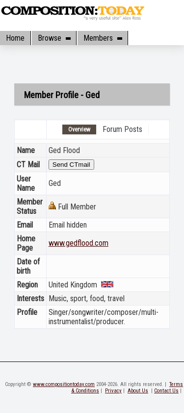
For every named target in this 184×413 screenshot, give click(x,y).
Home (15, 38)
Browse (54, 38)
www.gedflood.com (78, 243)
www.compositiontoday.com (64, 384)
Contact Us (166, 390)
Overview (79, 129)
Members (102, 38)
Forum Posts (122, 129)
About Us (138, 390)
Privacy (113, 390)
